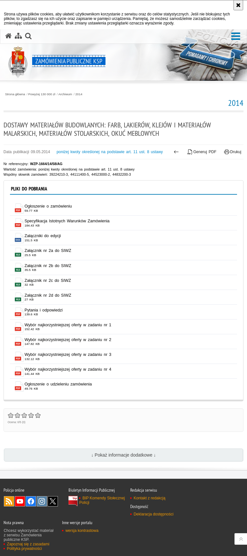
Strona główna (15, 94)
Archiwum (65, 94)
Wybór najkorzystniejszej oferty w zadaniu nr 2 (67, 340)
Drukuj (232, 151)
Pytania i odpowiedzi (43, 310)
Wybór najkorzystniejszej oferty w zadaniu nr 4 (67, 369)
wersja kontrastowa (81, 530)
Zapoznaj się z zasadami (28, 544)
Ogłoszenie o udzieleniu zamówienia (58, 384)
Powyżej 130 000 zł (41, 94)
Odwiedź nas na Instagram (42, 501)
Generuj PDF (202, 151)
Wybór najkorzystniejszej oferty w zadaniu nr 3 (67, 354)
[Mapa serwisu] (18, 36)
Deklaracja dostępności (153, 514)
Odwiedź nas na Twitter (53, 501)
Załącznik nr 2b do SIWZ (47, 266)
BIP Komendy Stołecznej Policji (102, 500)
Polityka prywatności (24, 548)
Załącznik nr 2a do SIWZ (47, 250)
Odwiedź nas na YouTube (20, 501)
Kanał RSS (9, 501)
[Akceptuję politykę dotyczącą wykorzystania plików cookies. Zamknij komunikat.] (238, 5)
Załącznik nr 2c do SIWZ (47, 280)
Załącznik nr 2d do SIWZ (47, 295)
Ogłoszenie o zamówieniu (48, 206)
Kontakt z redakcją (149, 498)
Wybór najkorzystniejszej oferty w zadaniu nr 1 (67, 325)
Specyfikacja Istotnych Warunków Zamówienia (66, 221)
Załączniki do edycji (42, 236)
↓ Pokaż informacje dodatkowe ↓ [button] (123, 455)
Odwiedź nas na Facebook (31, 501)
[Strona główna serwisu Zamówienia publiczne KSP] (8, 36)
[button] (235, 36)
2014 (78, 94)
